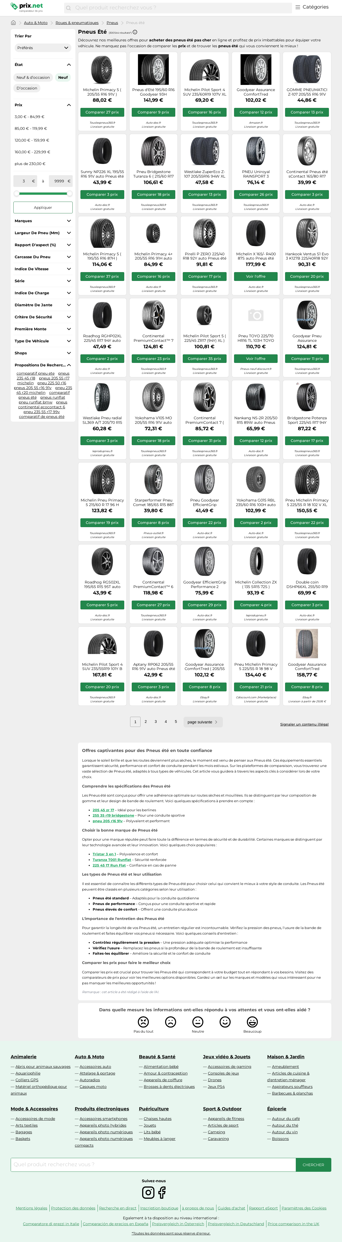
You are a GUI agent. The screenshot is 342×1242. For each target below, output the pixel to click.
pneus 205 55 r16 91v (33, 387)
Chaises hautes (158, 1118)
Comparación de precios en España (115, 1223)
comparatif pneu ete (36, 373)
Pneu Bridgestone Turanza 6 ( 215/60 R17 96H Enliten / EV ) (153, 174)
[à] (59, 181)
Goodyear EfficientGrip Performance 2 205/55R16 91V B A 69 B (204, 584)
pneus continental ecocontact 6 (42, 404)
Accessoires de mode (35, 1118)
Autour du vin (285, 1132)
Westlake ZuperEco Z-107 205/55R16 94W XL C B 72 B (204, 174)
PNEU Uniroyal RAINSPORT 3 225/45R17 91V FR (256, 174)
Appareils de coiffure (163, 1080)
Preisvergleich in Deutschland (236, 1223)
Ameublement (285, 1066)
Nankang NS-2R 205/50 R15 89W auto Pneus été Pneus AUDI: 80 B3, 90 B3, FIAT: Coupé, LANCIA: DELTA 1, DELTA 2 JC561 (255, 420)
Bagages (23, 1132)
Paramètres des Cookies (304, 1208)
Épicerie (276, 1108)
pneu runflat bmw (35, 402)
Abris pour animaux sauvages (43, 1066)
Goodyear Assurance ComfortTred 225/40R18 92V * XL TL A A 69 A (256, 92)
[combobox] (182, 8)
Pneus (112, 22)
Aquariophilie (27, 1073)
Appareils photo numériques (106, 1132)
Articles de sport (223, 1125)
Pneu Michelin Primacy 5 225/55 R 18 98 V (256, 666)
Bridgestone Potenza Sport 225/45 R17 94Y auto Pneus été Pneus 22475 (307, 420)
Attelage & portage (97, 1073)
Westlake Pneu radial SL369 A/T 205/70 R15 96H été (102, 420)
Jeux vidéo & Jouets (226, 1056)
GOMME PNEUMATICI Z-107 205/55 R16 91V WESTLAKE (307, 92)
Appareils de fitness (226, 1118)
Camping (216, 1132)
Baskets (22, 1138)
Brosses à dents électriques (169, 1086)
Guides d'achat (231, 1208)
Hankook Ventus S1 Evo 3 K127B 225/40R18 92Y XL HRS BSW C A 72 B (307, 256)
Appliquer (43, 207)
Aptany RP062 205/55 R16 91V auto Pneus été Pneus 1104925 (153, 666)
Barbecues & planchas (292, 1093)
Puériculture (154, 1108)
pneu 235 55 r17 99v (42, 411)
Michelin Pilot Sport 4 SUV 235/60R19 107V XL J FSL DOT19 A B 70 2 (204, 92)
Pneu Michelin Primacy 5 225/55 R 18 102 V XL (307, 502)
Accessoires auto (95, 1066)
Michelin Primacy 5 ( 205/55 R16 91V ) (102, 92)
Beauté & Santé (157, 1056)
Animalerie (24, 1056)
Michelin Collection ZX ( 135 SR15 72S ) (256, 584)
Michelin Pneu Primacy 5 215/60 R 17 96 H (102, 502)
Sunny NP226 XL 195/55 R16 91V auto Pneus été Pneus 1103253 (102, 174)
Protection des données (73, 1208)
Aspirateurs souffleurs (292, 1086)
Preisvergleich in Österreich (178, 1223)
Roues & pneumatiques (77, 22)
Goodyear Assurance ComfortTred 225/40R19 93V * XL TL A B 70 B (307, 666)
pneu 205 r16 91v (108, 821)
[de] (23, 181)
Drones (214, 1080)
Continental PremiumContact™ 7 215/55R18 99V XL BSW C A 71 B (153, 338)
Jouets (150, 1125)
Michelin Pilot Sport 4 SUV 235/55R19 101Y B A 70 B (102, 666)
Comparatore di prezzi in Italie (51, 1223)
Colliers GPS (26, 1080)
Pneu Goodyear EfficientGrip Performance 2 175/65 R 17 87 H (204, 502)
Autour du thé (285, 1125)
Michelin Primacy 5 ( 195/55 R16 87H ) (102, 256)
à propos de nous (198, 1208)
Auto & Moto (36, 22)
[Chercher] (68, 8)
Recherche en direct (118, 1208)
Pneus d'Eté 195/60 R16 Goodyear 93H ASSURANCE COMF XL (153, 92)
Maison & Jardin (286, 1056)
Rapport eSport (263, 1208)
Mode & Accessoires (34, 1108)
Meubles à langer (160, 1138)
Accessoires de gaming (229, 1066)
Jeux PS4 (216, 1086)
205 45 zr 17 (103, 810)
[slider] (17, 193)
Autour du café (286, 1118)
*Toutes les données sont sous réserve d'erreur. (171, 1233)
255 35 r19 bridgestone (113, 815)
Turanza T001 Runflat (112, 859)
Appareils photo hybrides (103, 1125)
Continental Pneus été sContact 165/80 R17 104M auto (307, 174)
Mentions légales (31, 1208)
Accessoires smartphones (103, 1118)
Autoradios (90, 1080)
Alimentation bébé (161, 1066)
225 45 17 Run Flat (109, 865)
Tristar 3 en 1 (104, 854)
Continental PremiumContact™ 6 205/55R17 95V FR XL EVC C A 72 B (153, 584)
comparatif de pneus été (41, 416)
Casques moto (93, 1086)
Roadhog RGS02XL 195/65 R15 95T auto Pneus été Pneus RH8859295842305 (102, 584)
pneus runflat (52, 397)
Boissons (280, 1138)
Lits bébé (152, 1132)
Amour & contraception (166, 1073)
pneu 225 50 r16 (51, 383)
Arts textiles (26, 1125)
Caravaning (218, 1138)
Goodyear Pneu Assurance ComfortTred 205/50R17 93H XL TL (307, 338)
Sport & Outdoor (222, 1108)
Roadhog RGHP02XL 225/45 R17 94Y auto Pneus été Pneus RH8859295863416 (102, 338)
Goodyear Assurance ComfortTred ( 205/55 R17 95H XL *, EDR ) (205, 666)
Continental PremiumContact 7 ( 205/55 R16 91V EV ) (204, 420)
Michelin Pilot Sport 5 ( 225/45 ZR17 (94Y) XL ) (204, 338)
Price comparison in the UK (293, 1223)
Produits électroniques (102, 1108)
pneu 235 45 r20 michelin (44, 390)
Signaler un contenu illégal (304, 724)
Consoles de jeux (223, 1073)
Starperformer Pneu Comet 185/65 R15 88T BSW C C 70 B (153, 502)
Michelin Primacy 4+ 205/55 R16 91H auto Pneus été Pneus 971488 (153, 256)
